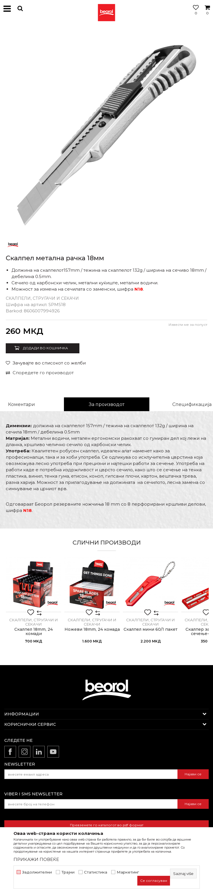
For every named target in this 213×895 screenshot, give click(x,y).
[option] (106, 130)
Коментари (21, 404)
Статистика (95, 872)
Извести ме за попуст (188, 324)
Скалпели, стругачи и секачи (42, 298)
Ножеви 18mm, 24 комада (92, 629)
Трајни (68, 872)
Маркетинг (128, 872)
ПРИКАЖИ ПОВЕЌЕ (36, 859)
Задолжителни (37, 872)
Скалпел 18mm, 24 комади (33, 631)
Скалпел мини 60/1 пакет (150, 629)
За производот (106, 404)
